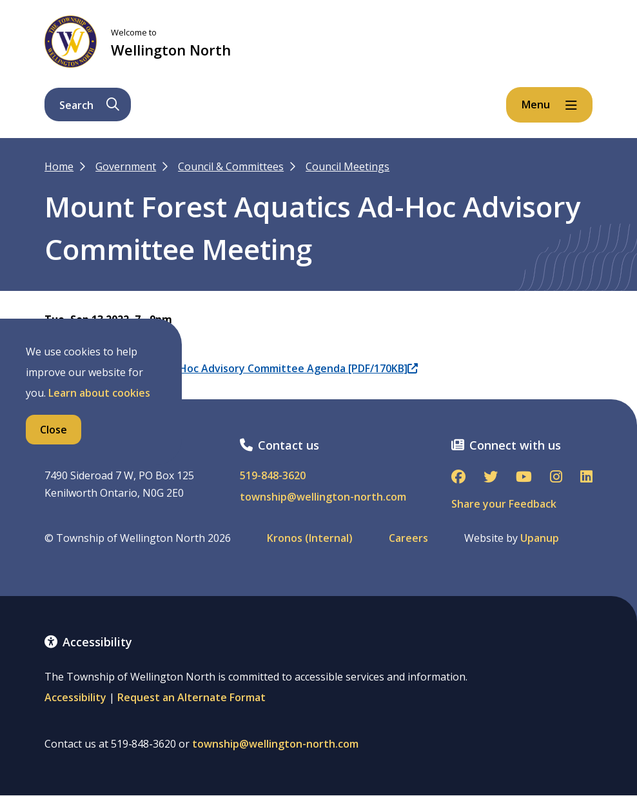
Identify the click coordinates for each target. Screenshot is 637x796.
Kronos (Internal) (310, 538)
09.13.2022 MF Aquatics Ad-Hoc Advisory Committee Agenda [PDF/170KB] (231, 368)
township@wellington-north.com (323, 497)
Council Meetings (347, 166)
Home (59, 166)
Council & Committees (231, 166)
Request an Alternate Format (191, 697)
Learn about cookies (99, 393)
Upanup (539, 538)
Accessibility (75, 697)
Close (53, 430)
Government (125, 166)
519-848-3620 (273, 476)
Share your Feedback (503, 504)
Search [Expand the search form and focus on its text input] (89, 105)
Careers (408, 538)
